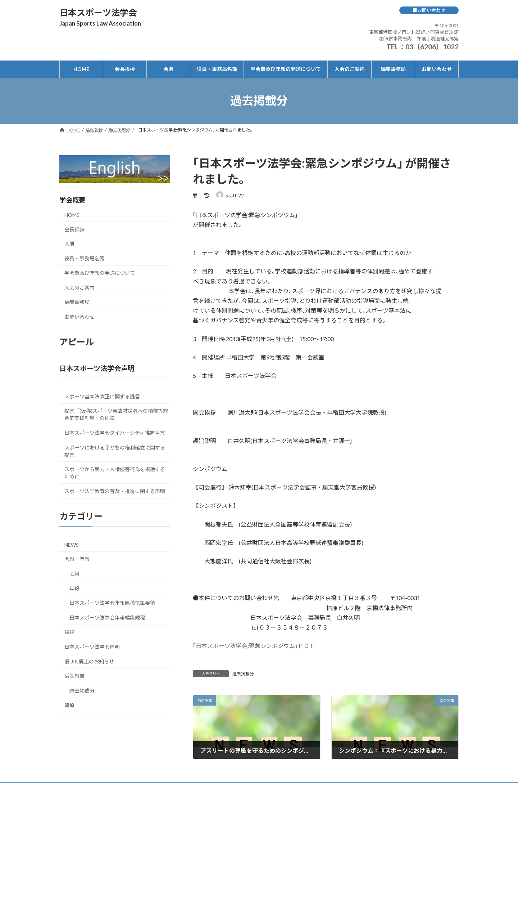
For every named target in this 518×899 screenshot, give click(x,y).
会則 (69, 244)
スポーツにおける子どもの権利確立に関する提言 (114, 450)
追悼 (69, 705)
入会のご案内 (79, 287)
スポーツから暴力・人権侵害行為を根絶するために (114, 472)
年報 (74, 588)
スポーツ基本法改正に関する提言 (102, 396)
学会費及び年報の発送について (99, 273)
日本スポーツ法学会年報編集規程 (107, 617)
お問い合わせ (79, 317)
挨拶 (69, 632)
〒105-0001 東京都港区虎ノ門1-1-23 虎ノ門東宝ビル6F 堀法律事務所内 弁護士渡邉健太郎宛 (414, 32)
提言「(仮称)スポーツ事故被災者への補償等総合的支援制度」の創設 (116, 414)
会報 (74, 574)
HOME (71, 214)
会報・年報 (77, 559)
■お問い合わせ (429, 10)
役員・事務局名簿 (84, 258)
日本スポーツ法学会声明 (92, 647)
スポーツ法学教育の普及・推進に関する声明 (114, 491)
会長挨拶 (74, 229)
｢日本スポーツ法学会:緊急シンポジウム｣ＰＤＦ (254, 645)
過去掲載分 (243, 673)
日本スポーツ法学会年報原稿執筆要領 (112, 603)
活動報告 (74, 676)
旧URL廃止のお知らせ (89, 661)
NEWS (71, 544)
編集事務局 (77, 302)
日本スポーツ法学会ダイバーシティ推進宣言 (114, 432)
